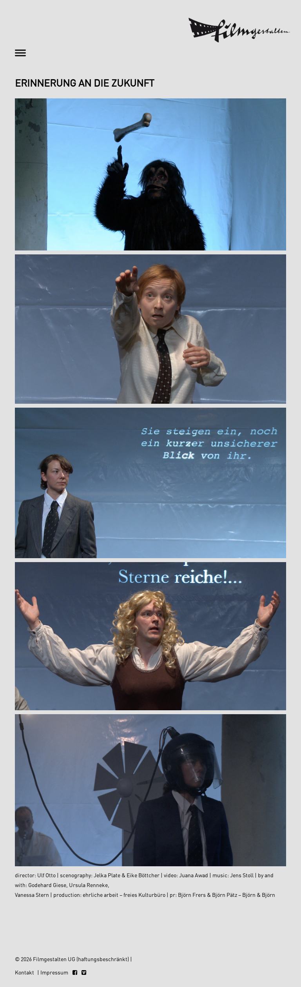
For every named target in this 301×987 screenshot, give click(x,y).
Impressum (54, 972)
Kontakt (24, 972)
